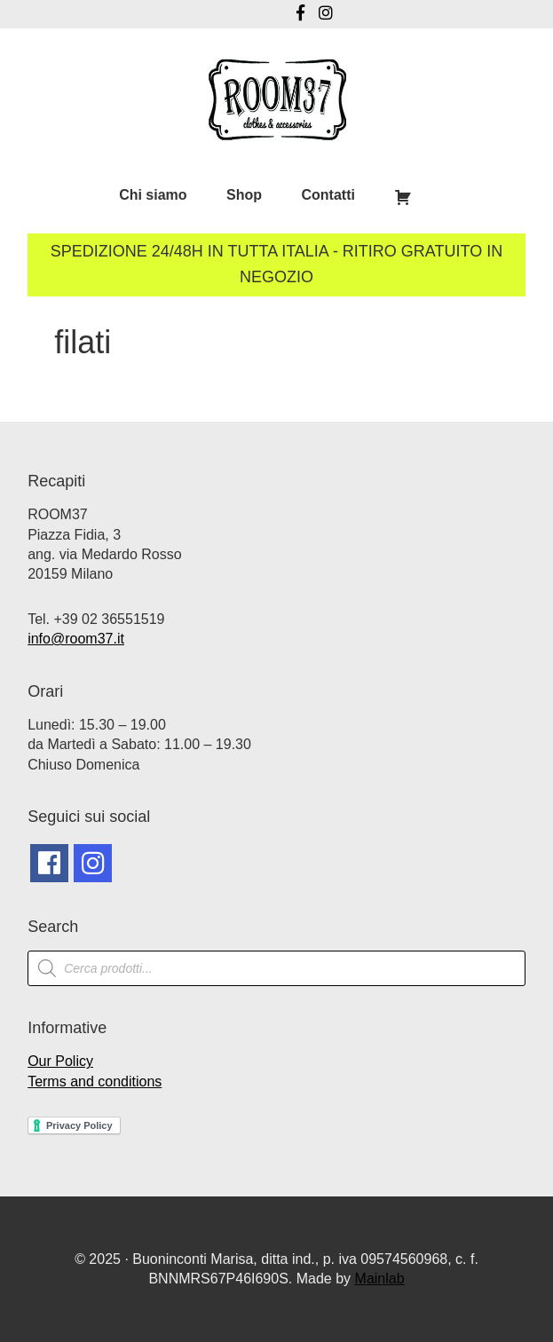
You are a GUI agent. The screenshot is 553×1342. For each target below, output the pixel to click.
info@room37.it (76, 638)
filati (82, 342)
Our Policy (60, 1061)
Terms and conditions (95, 1081)
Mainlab (380, 1278)
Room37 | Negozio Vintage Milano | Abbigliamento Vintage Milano (276, 99)
